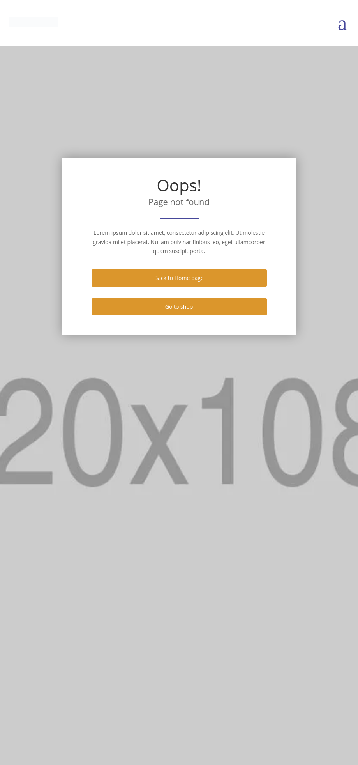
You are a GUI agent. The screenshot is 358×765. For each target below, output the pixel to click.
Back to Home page (179, 278)
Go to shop (179, 306)
